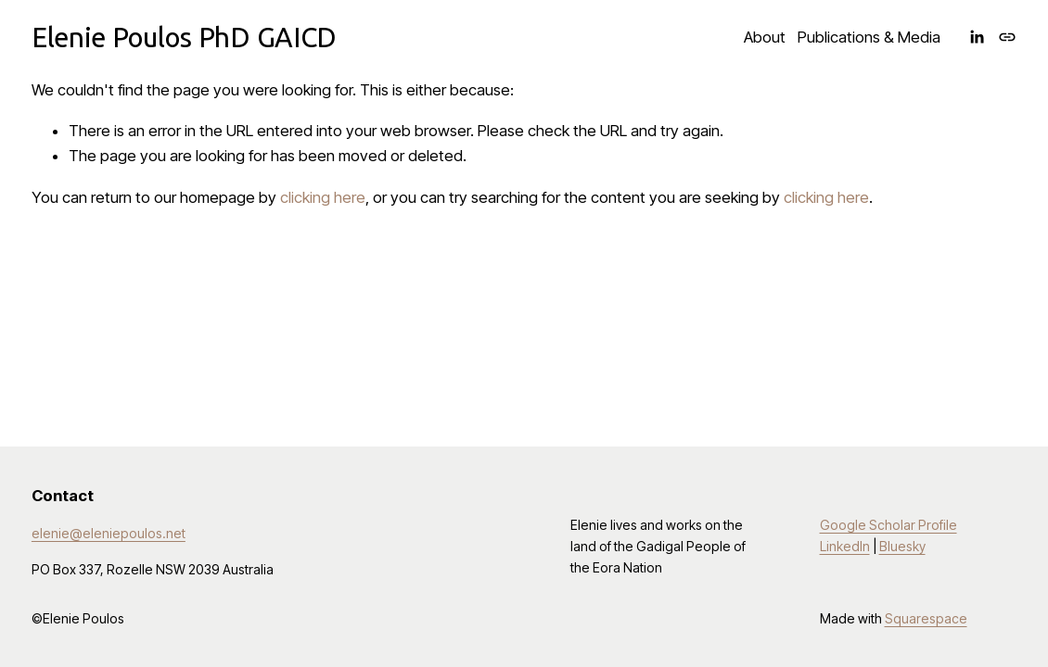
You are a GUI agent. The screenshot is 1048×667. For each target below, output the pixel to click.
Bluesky (902, 546)
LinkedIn (845, 546)
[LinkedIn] (976, 37)
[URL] (1007, 37)
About (765, 37)
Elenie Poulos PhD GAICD (184, 37)
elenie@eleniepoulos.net (108, 533)
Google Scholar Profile (888, 525)
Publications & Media (869, 37)
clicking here (322, 197)
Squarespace (926, 618)
